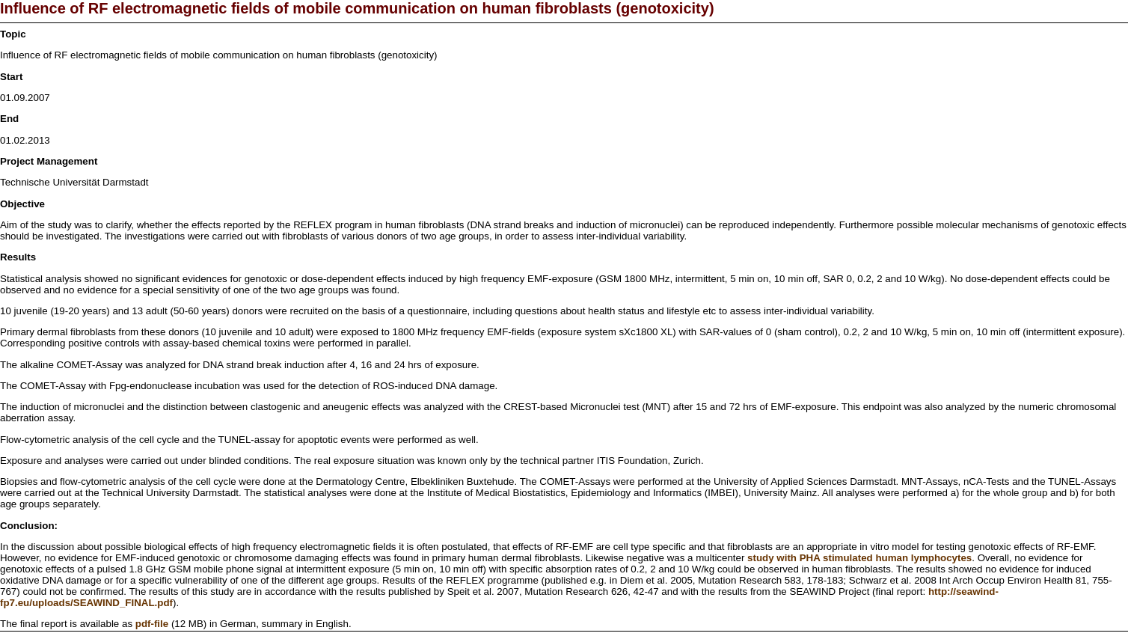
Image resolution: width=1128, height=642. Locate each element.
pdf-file (151, 623)
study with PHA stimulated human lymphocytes (859, 557)
